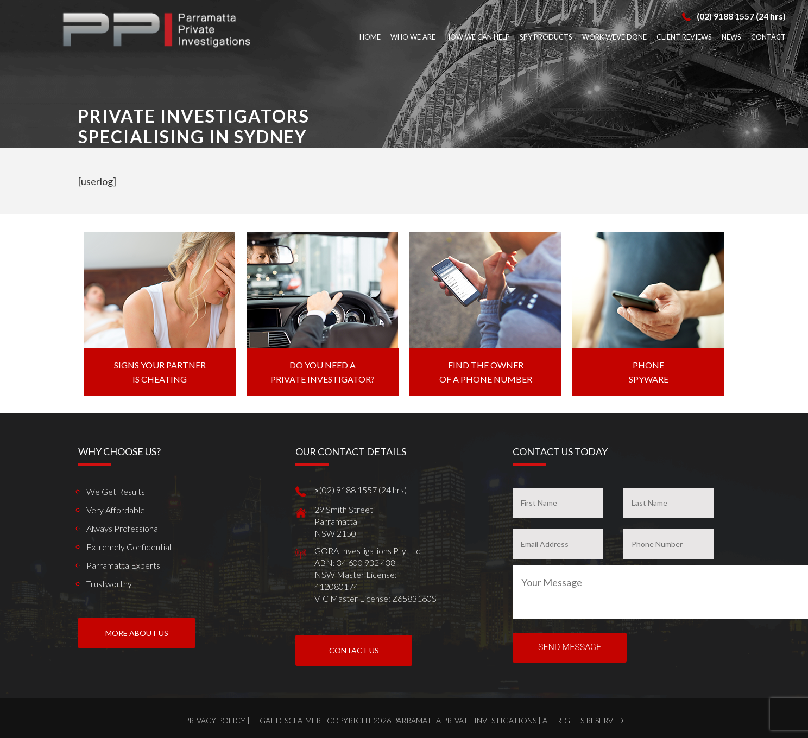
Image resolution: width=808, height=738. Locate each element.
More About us (136, 633)
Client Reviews (684, 37)
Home (370, 37)
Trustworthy (109, 583)
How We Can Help (477, 37)
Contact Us (354, 650)
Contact (768, 37)
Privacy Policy (215, 720)
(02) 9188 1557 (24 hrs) (741, 16)
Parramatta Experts (123, 565)
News (731, 37)
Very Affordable (115, 510)
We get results (115, 491)
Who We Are (412, 37)
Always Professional (123, 528)
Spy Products (546, 37)
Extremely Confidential (128, 547)
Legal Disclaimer (286, 720)
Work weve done (614, 37)
